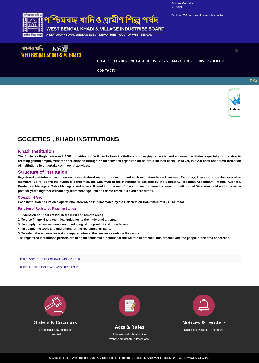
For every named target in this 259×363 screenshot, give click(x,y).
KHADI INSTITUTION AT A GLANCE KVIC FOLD (49, 267)
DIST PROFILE (210, 61)
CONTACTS (106, 70)
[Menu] (236, 50)
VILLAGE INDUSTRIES (148, 61)
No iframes (129, 81)
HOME (102, 61)
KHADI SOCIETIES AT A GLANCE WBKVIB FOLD (50, 259)
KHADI (119, 61)
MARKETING (182, 61)
